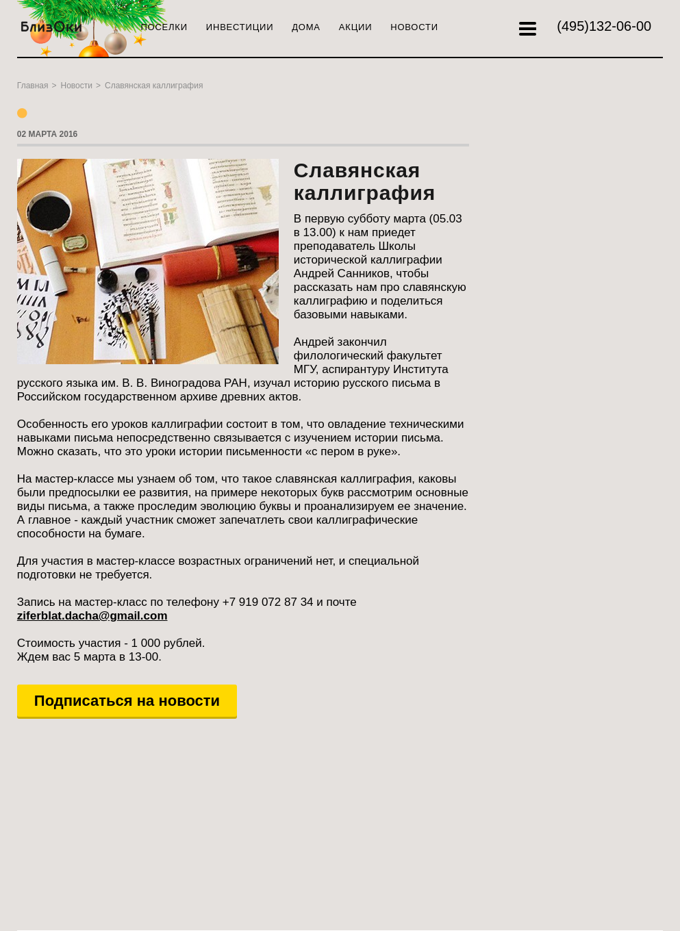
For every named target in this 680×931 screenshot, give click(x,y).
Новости (414, 27)
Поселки (163, 27)
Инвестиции (239, 27)
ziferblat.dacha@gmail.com (92, 615)
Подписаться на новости (127, 700)
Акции (355, 27)
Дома (306, 27)
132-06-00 (604, 26)
